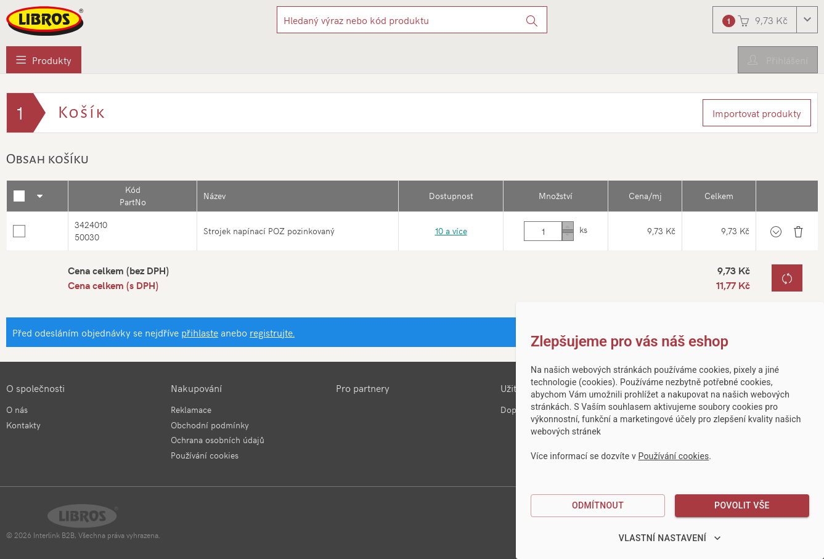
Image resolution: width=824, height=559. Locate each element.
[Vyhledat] (532, 19)
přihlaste (199, 334)
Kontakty (23, 425)
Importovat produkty (756, 113)
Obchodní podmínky (210, 425)
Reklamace (191, 409)
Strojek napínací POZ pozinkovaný (269, 232)
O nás (17, 409)
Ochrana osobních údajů (217, 440)
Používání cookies (205, 455)
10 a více (450, 232)
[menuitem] (43, 59)
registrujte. (272, 334)
